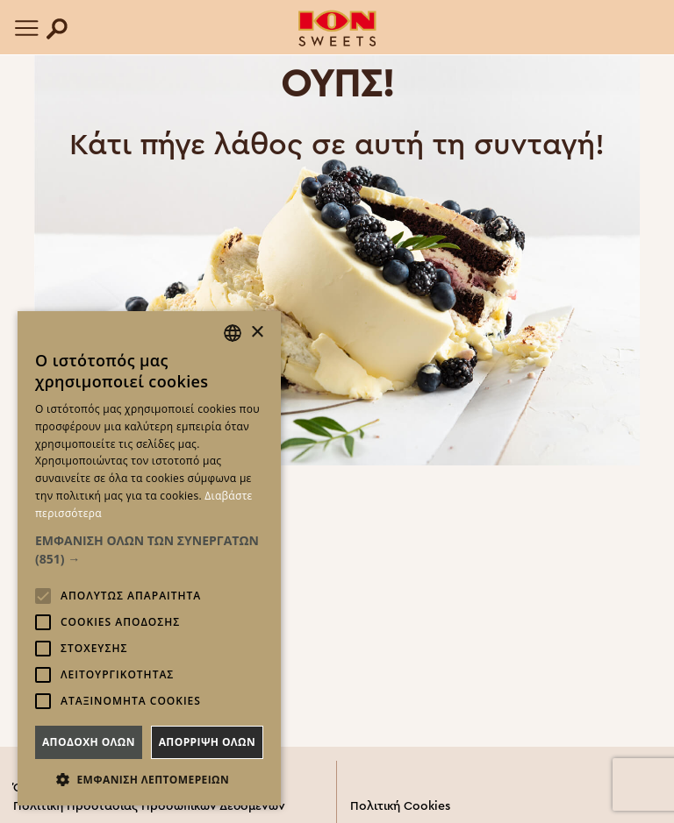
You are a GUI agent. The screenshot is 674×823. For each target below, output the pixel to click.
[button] (149, 549)
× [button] (256, 332)
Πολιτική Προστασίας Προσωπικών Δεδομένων (149, 806)
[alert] (149, 558)
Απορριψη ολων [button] (207, 741)
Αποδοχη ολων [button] (88, 741)
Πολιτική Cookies (400, 806)
